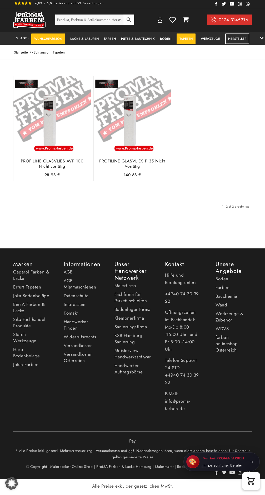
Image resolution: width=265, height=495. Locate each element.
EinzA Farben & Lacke (29, 307)
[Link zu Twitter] (224, 4)
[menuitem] (15, 38)
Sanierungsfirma (130, 327)
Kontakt (71, 313)
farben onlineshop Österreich (227, 343)
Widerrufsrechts (80, 337)
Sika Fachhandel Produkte (29, 322)
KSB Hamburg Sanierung (128, 338)
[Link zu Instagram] (240, 4)
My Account (160, 20)
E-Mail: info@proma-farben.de (177, 401)
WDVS (222, 328)
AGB (68, 272)
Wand (221, 305)
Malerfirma (125, 285)
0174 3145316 (233, 20)
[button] (251, 481)
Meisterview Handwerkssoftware (132, 353)
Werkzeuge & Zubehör (229, 316)
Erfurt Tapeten (27, 287)
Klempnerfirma (129, 318)
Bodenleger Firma (132, 309)
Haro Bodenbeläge (26, 352)
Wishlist (172, 20)
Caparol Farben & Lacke (31, 275)
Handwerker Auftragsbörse (128, 368)
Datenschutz (76, 295)
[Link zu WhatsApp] (248, 4)
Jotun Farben (25, 364)
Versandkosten (78, 345)
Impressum (75, 304)
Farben (222, 287)
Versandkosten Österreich (78, 357)
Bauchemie (226, 296)
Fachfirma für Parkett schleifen (130, 297)
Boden (222, 279)
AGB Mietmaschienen (80, 283)
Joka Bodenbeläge (31, 295)
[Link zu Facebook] (216, 4)
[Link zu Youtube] (232, 4)
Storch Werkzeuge (25, 337)
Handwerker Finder (76, 325)
